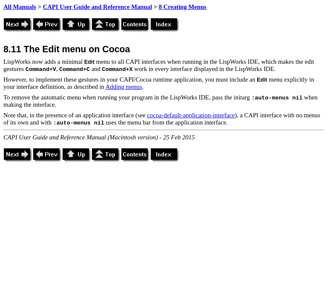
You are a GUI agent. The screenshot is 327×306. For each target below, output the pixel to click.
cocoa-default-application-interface (191, 115)
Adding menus (124, 86)
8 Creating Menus (183, 6)
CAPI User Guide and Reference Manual (97, 6)
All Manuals (19, 6)
